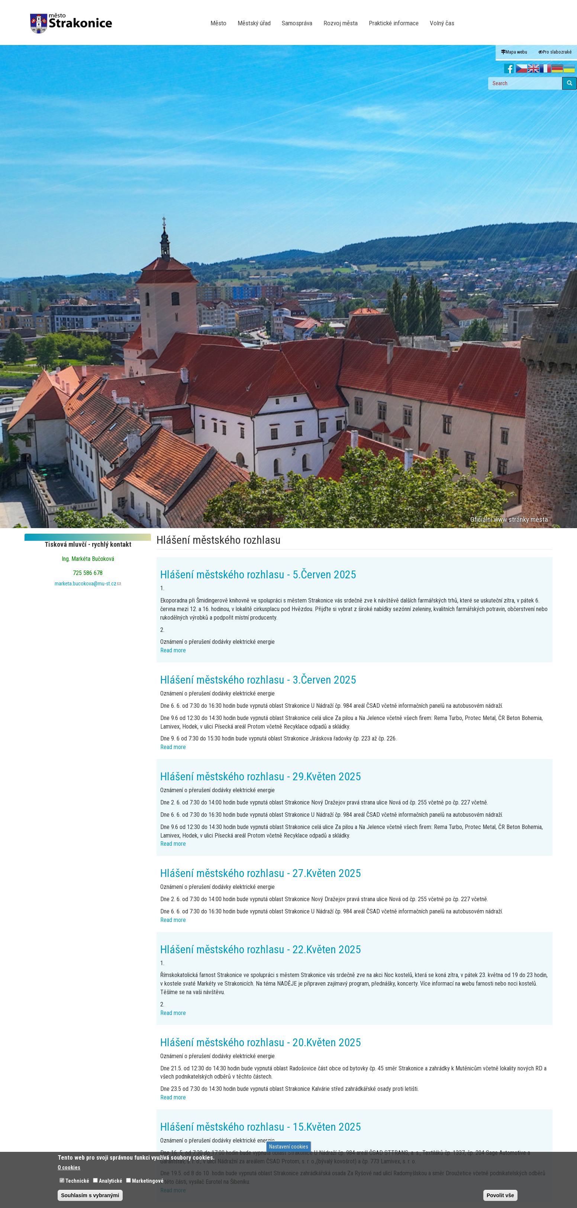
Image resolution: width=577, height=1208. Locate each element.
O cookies (69, 1167)
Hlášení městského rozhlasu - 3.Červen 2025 (258, 679)
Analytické (110, 1181)
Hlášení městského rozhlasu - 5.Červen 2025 (258, 574)
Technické (77, 1181)
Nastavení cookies (288, 1147)
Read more (173, 650)
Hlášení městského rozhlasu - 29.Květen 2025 (260, 776)
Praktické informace (394, 23)
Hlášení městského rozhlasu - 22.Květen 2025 (260, 949)
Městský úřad (254, 23)
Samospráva (297, 23)
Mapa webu (514, 52)
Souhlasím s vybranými (90, 1195)
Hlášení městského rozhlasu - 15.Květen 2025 (260, 1126)
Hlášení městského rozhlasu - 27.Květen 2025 (260, 873)
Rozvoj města (340, 23)
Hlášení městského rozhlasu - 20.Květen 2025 (260, 1042)
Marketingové (148, 1181)
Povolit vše (500, 1195)
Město (218, 23)
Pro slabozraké (554, 52)
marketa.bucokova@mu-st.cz (88, 584)
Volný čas (442, 23)
